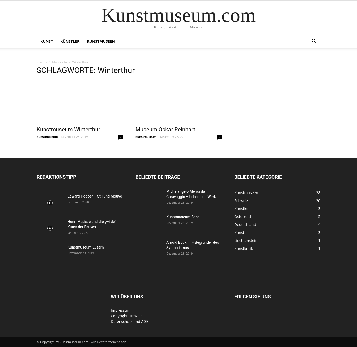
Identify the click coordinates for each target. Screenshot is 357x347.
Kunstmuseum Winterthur (68, 129)
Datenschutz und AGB (130, 321)
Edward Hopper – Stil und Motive (94, 196)
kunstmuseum (47, 137)
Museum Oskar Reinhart (165, 129)
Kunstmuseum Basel (183, 217)
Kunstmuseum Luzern (85, 247)
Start (40, 62)
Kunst (46, 41)
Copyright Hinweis (126, 315)
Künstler (69, 41)
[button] (314, 41)
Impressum (120, 310)
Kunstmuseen (101, 41)
